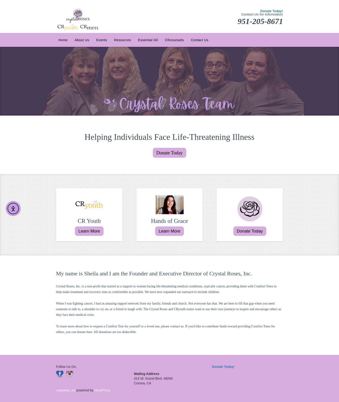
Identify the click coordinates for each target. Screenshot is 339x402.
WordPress (102, 390)
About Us (82, 40)
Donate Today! (271, 11)
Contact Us (199, 40)
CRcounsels (174, 40)
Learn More (89, 231)
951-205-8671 (260, 21)
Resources (122, 40)
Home (63, 40)
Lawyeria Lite (66, 390)
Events (101, 40)
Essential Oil (148, 40)
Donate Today (169, 152)
